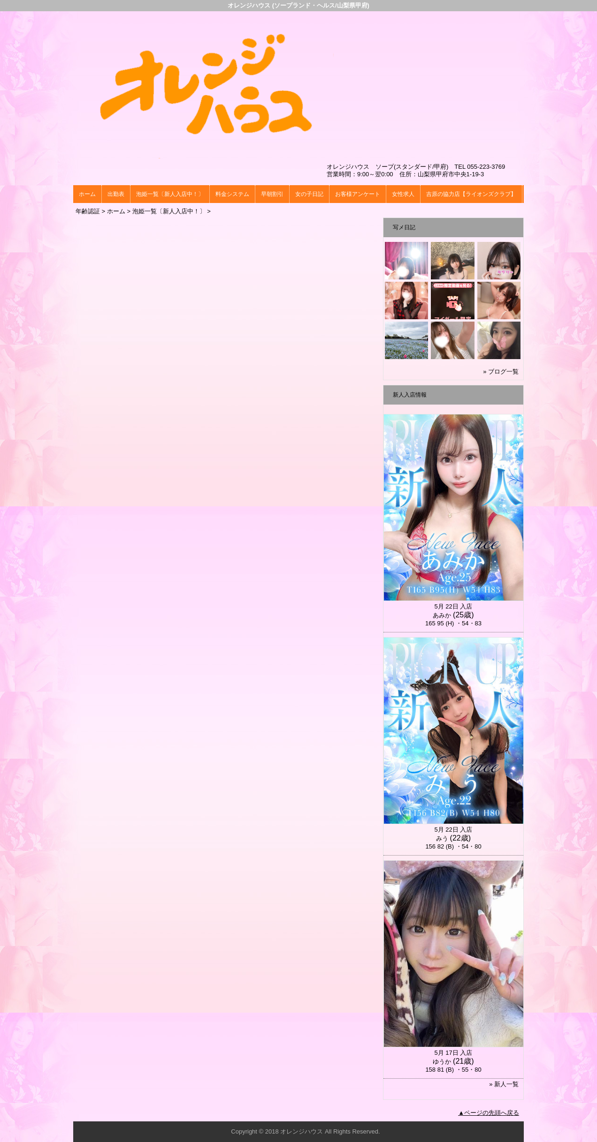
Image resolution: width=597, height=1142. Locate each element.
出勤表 (115, 194)
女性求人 (403, 194)
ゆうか (442, 1061)
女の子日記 (309, 194)
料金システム (232, 194)
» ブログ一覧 (501, 371)
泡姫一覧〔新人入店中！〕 (170, 194)
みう (442, 838)
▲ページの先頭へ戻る (488, 1112)
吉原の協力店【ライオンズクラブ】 (471, 194)
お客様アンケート (357, 194)
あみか (442, 615)
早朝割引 (272, 194)
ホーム (87, 194)
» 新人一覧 (504, 1084)
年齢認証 (88, 211)
